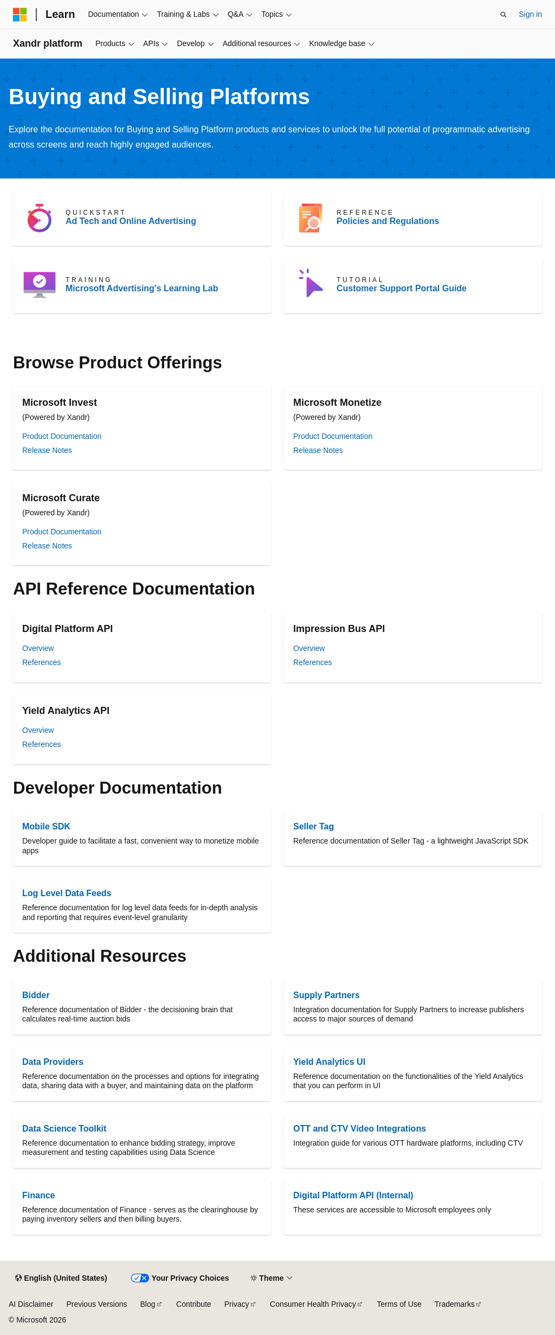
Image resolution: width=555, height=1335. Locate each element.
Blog (148, 1304)
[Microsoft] (20, 15)
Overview (38, 648)
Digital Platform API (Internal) (353, 1195)
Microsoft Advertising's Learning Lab (142, 288)
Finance (38, 1195)
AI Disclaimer (31, 1304)
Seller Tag (313, 826)
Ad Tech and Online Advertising (131, 221)
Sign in (530, 14)
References (41, 662)
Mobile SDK (46, 826)
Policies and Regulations (388, 221)
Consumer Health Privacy (313, 1304)
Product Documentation (61, 436)
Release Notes (47, 450)
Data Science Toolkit (64, 1128)
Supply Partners (326, 995)
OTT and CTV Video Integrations (359, 1128)
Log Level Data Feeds (67, 893)
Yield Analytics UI (329, 1061)
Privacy (236, 1304)
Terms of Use (399, 1304)
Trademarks (455, 1304)
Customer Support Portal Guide (402, 288)
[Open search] (503, 14)
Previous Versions (96, 1304)
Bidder (36, 995)
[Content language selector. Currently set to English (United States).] (61, 1278)
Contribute (193, 1304)
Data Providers (52, 1061)
